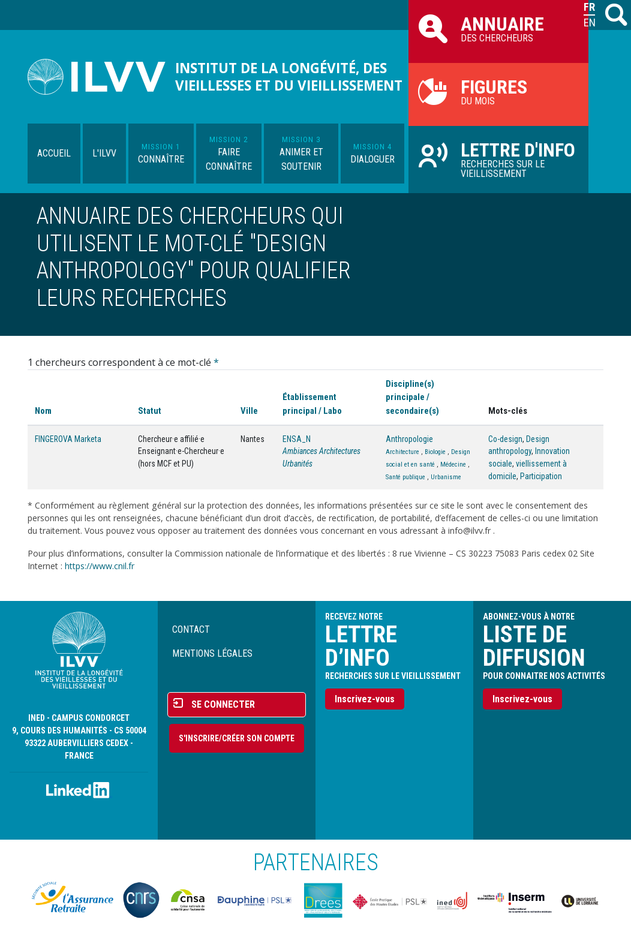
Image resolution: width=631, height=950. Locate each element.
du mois (498, 91)
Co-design (505, 439)
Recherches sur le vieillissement (498, 159)
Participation (541, 476)
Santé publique (405, 477)
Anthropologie (409, 439)
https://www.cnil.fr (99, 566)
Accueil (54, 153)
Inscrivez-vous (365, 699)
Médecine (453, 464)
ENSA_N (297, 439)
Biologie (435, 452)
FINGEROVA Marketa (68, 439)
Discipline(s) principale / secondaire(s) (412, 397)
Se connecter (223, 704)
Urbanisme (446, 477)
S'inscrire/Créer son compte (237, 738)
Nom (43, 410)
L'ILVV (104, 153)
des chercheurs (498, 28)
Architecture (402, 452)
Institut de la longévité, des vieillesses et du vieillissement (288, 77)
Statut (149, 410)
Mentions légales (212, 653)
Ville (249, 410)
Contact (191, 629)
